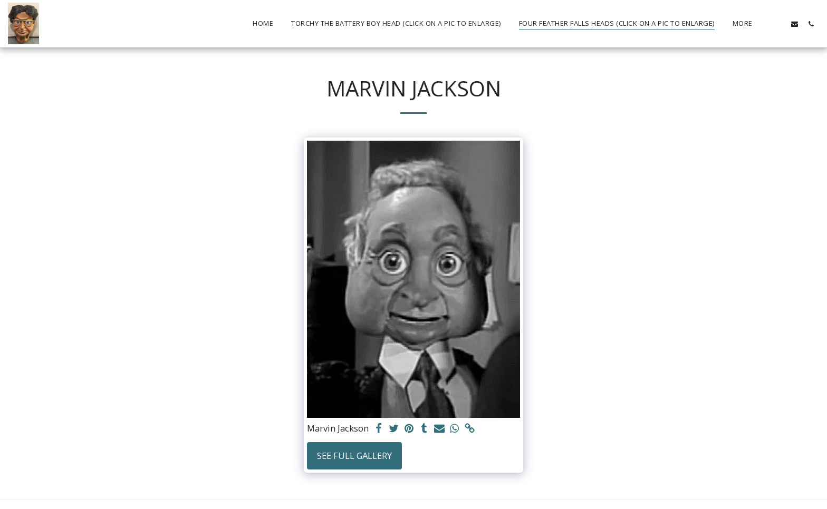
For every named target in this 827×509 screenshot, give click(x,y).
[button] (778, 23)
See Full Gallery (354, 455)
